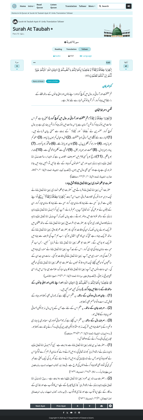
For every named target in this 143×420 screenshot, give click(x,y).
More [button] (91, 6)
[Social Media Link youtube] (71, 412)
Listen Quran (53, 6)
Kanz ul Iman (38, 81)
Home (23, 6)
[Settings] (129, 6)
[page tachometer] (102, 405)
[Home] (14, 6)
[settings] (110, 405)
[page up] (78, 405)
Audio (57, 56)
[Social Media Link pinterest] (79, 412)
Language (86, 56)
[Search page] (110, 6)
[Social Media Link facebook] (64, 412)
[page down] (89, 405)
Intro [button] (30, 6)
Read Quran (40, 6)
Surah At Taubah (33, 29)
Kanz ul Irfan (53, 81)
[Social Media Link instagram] (75, 412)
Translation (71, 6)
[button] (34, 63)
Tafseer (82, 6)
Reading (58, 49)
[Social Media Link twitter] (67, 412)
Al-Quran (23, 13)
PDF (71, 56)
